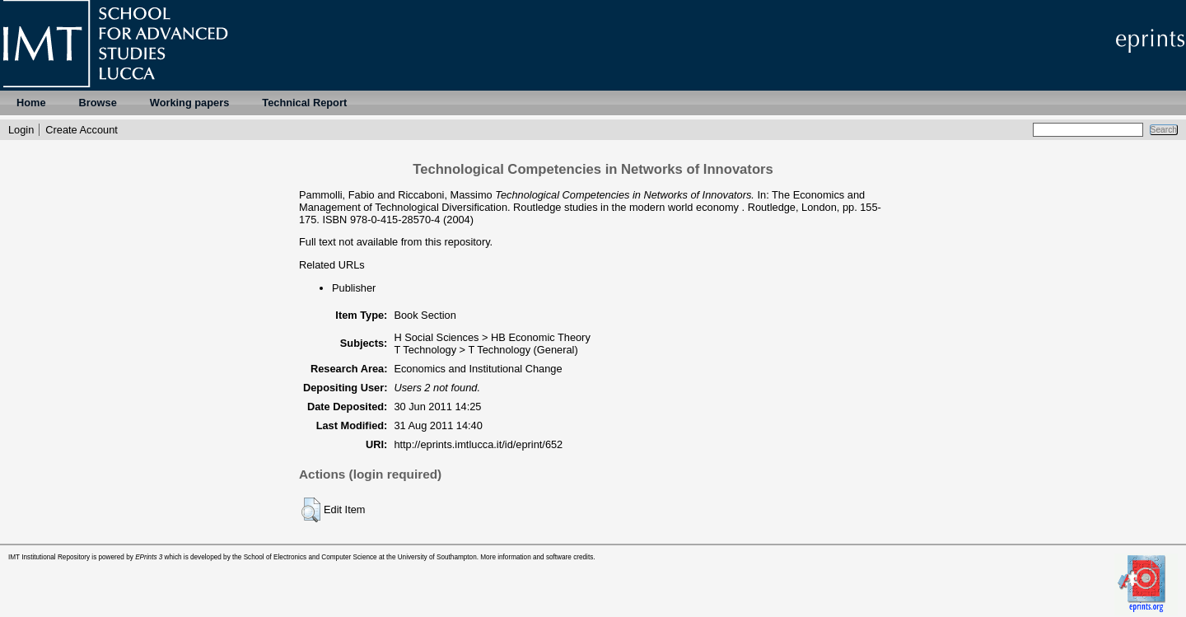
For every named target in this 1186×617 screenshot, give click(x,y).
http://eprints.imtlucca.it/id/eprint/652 (478, 444)
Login (21, 130)
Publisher (354, 288)
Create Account (81, 130)
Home (31, 102)
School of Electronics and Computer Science (310, 557)
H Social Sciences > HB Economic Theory (492, 337)
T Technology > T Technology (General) (485, 350)
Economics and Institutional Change (478, 368)
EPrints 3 (148, 557)
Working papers (189, 102)
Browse (98, 102)
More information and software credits (536, 557)
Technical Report (304, 102)
